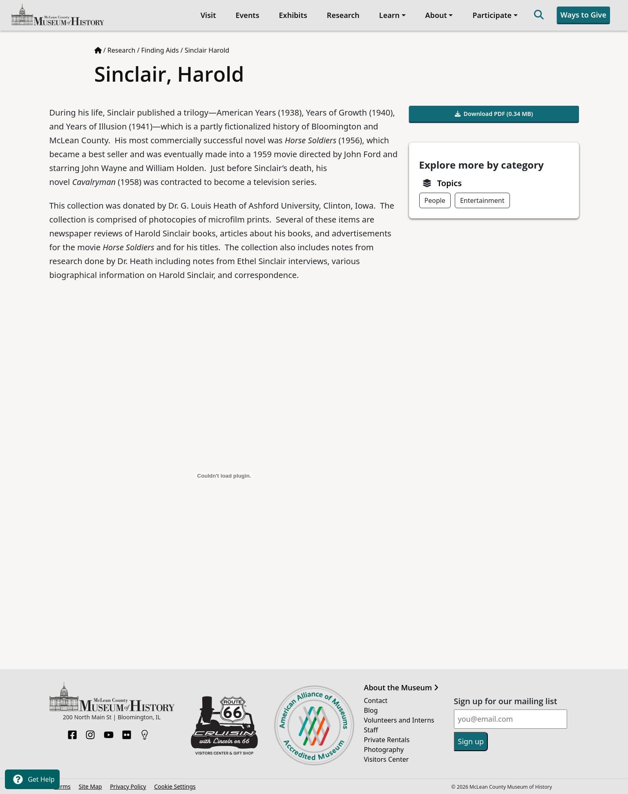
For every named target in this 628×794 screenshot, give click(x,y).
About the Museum (401, 687)
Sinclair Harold (207, 50)
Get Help (32, 779)
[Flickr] (127, 732)
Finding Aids (160, 50)
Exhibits (293, 15)
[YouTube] (109, 732)
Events (247, 15)
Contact (376, 700)
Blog (371, 710)
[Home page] (98, 50)
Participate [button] (492, 15)
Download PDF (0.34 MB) (494, 114)
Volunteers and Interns (399, 720)
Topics (449, 183)
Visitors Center (386, 759)
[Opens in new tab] (224, 724)
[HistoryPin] (145, 732)
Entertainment (482, 200)
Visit (208, 15)
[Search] (538, 15)
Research (343, 15)
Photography (384, 749)
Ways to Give (583, 15)
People (435, 200)
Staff (371, 729)
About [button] (436, 15)
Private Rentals (387, 739)
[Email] (510, 719)
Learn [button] (389, 15)
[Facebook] (72, 732)
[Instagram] (90, 732)
